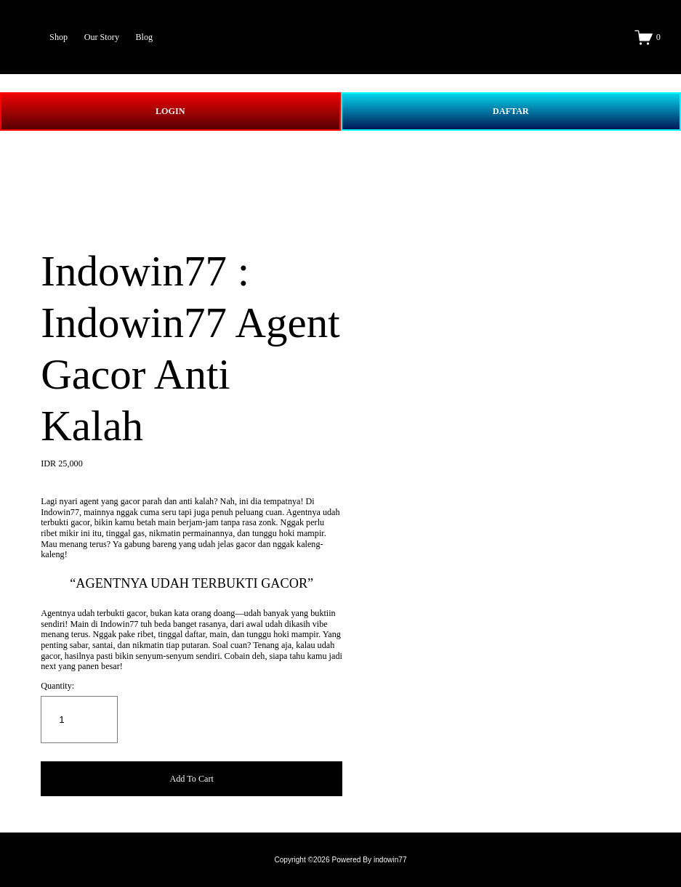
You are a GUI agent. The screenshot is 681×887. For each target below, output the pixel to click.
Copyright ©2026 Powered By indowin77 (340, 860)
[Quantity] (79, 719)
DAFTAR (511, 111)
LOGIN (170, 111)
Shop (58, 37)
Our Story (101, 37)
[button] (191, 779)
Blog (144, 37)
